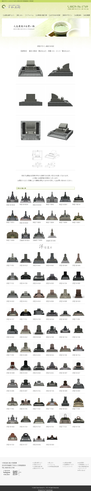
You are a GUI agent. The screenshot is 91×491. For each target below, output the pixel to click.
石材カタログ (36, 464)
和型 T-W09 (65, 216)
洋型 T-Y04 (78, 402)
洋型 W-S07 (65, 366)
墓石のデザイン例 (37, 468)
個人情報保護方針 (83, 466)
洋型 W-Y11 (78, 348)
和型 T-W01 (52, 198)
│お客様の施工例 (41, 15)
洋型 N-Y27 (26, 437)
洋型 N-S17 (78, 366)
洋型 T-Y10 (52, 402)
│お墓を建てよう (8, 15)
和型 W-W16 (26, 198)
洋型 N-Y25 (26, 402)
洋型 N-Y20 (26, 276)
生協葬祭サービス (68, 464)
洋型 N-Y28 (52, 330)
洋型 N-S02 (52, 258)
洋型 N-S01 (39, 258)
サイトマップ (82, 468)
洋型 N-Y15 (52, 420)
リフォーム (51, 464)
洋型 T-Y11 (26, 312)
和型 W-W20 (26, 216)
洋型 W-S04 (65, 258)
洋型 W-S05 (78, 258)
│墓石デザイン (67, 15)
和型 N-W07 (65, 198)
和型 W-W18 (12, 198)
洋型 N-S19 (26, 366)
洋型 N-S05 (26, 348)
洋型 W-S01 (39, 437)
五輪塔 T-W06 (39, 234)
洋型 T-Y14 (39, 402)
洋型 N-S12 (26, 330)
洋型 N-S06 (12, 384)
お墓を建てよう (37, 463)
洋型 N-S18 (39, 276)
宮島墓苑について (83, 464)
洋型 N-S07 (26, 384)
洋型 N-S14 (12, 330)
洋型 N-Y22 (12, 437)
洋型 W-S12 (26, 258)
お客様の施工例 (37, 466)
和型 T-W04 (52, 216)
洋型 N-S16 (39, 366)
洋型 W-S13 (65, 402)
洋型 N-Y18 (78, 420)
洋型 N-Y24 (65, 276)
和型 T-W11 (12, 216)
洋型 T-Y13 (65, 420)
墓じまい (50, 463)
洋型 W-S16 (39, 330)
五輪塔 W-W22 (26, 234)
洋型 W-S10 (65, 312)
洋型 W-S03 (52, 437)
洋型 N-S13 (39, 294)
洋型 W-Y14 (65, 330)
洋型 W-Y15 (52, 384)
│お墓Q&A (77, 15)
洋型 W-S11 (52, 348)
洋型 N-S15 (39, 348)
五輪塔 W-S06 (52, 234)
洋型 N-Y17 (12, 312)
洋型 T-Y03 (12, 348)
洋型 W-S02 (12, 420)
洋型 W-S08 (12, 366)
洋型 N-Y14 (39, 420)
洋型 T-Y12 (12, 276)
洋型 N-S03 (78, 384)
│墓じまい (19, 15)
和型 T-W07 (78, 216)
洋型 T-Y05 (78, 312)
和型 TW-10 (78, 198)
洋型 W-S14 (52, 312)
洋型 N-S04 (52, 294)
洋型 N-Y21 (39, 384)
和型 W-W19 (39, 198)
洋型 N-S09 (78, 276)
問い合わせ (81, 470)
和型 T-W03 (39, 216)
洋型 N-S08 (65, 294)
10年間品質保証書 (53, 466)
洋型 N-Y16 (78, 330)
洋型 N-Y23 (26, 420)
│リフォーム (29, 15)
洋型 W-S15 (78, 294)
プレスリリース (67, 466)
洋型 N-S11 (26, 294)
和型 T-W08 (12, 234)
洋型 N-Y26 (65, 348)
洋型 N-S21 (52, 366)
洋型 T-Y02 (12, 402)
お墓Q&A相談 (66, 463)
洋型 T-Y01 (12, 258)
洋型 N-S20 (52, 276)
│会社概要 (86, 15)
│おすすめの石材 (54, 15)
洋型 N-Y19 (39, 312)
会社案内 (81, 463)
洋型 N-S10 (12, 294)
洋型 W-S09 (65, 384)
